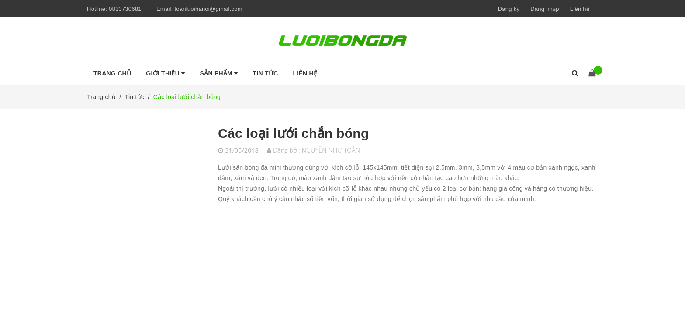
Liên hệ (579, 9)
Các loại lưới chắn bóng (293, 133)
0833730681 (125, 9)
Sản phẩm (219, 73)
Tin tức (265, 73)
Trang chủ (112, 73)
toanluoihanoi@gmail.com (208, 9)
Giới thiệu (165, 73)
